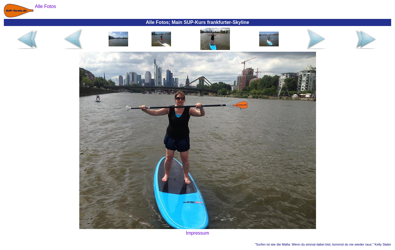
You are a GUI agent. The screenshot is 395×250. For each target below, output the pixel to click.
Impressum (197, 233)
